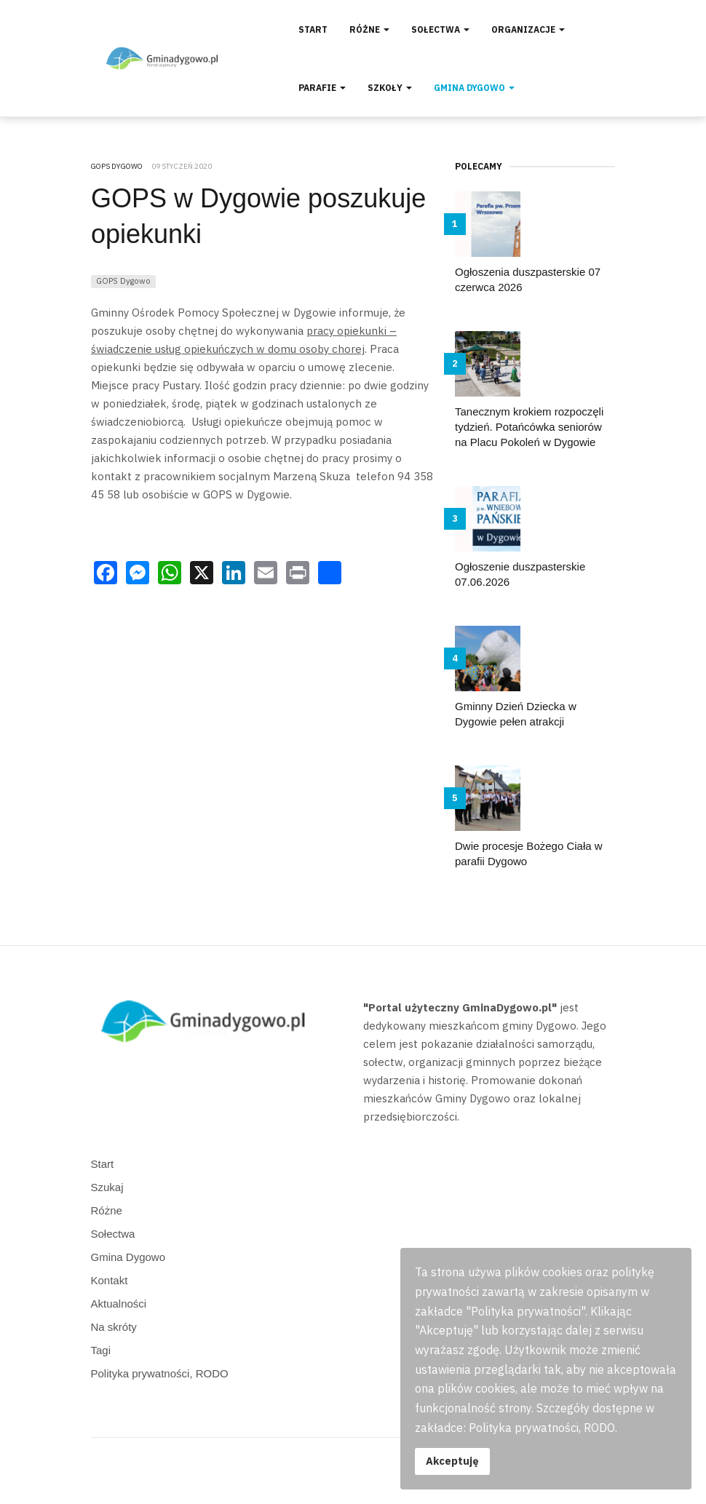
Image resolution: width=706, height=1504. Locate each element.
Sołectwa (440, 29)
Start (313, 29)
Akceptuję (452, 1461)
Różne (369, 29)
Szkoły (390, 87)
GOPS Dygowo (123, 280)
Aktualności (119, 1303)
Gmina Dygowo (474, 87)
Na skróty (114, 1327)
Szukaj (107, 1187)
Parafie (322, 87)
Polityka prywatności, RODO (160, 1373)
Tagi (101, 1350)
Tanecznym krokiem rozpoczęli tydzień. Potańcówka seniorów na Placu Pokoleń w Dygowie (529, 426)
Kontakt (109, 1280)
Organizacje (528, 29)
